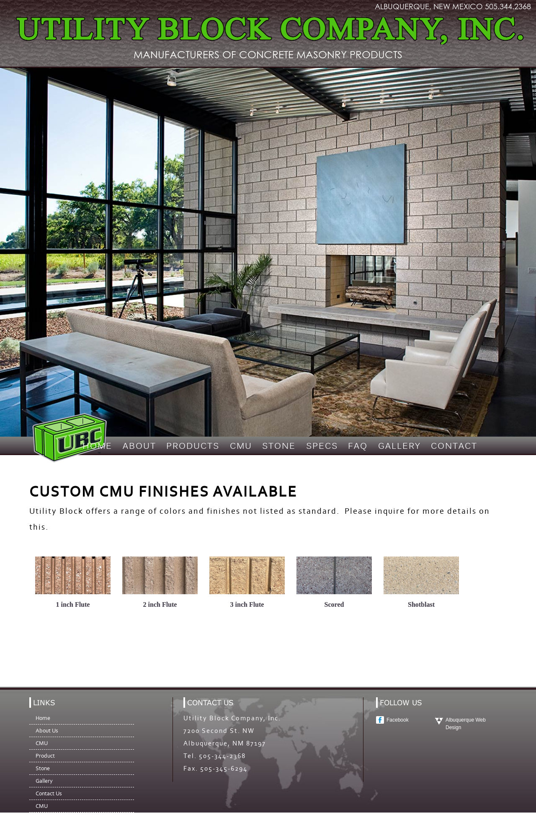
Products (192, 446)
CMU (241, 446)
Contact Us (49, 793)
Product (45, 755)
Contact (454, 446)
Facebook (398, 720)
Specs (322, 446)
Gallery (399, 446)
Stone (279, 446)
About (139, 446)
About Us (47, 730)
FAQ (358, 446)
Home (97, 446)
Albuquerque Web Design (466, 723)
